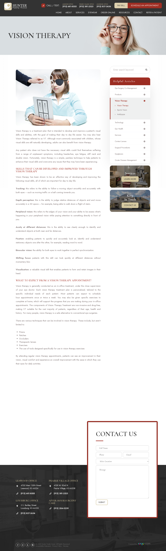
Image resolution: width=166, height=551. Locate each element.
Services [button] (80, 13)
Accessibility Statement (43, 546)
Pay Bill (121, 5)
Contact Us (130, 207)
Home (59, 13)
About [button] (68, 13)
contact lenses (121, 143)
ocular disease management (127, 162)
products (118, 95)
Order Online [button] (108, 13)
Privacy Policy (57, 546)
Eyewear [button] (92, 13)
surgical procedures (123, 149)
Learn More (130, 181)
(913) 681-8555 (70, 6)
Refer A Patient (154, 13)
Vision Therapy (123, 106)
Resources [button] (124, 13)
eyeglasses (119, 156)
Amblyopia (121, 115)
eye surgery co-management (127, 88)
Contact (138, 13)
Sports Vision (123, 110)
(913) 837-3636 (104, 6)
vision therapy (122, 101)
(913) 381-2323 (86, 6)
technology (119, 123)
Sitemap (65, 546)
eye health (119, 130)
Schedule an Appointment (145, 5)
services (118, 136)
